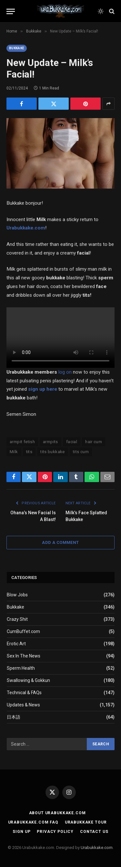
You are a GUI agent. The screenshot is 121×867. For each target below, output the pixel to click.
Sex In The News (23, 655)
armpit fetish (22, 441)
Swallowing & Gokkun (28, 680)
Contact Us (94, 831)
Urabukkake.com (25, 228)
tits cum (81, 451)
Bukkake (16, 48)
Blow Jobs (17, 594)
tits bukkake (52, 451)
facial (71, 441)
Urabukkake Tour (86, 822)
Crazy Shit (17, 619)
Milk (14, 451)
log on (65, 372)
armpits (50, 441)
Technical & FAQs (24, 692)
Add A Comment (60, 542)
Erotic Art (16, 643)
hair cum (93, 441)
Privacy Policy (55, 831)
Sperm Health (21, 668)
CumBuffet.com (23, 631)
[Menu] (10, 11)
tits (29, 451)
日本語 (13, 717)
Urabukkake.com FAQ (33, 822)
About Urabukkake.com (57, 813)
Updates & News (23, 704)
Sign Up (21, 831)
